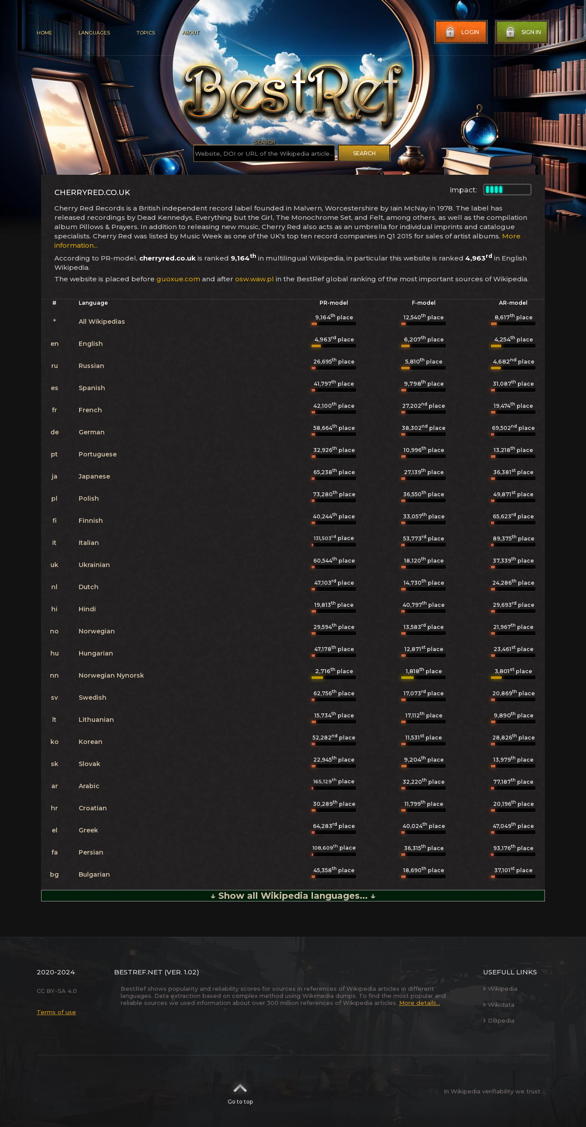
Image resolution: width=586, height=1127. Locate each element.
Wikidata (498, 1004)
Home (44, 33)
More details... (419, 1002)
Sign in (522, 32)
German (92, 432)
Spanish (92, 388)
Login (461, 32)
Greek (88, 830)
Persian (91, 852)
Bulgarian (94, 874)
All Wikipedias (102, 322)
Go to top (240, 1091)
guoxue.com (178, 279)
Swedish (93, 698)
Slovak (89, 764)
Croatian (93, 808)
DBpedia (498, 1020)
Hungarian (96, 653)
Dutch (89, 587)
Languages (94, 33)
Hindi (87, 609)
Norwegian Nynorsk (111, 675)
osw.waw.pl (254, 279)
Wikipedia (500, 988)
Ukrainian (94, 565)
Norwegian (97, 631)
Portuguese (98, 454)
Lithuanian (96, 720)
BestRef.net (138, 972)
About (190, 33)
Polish (89, 498)
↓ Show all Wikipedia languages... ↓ (293, 895)
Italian (89, 543)
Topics (146, 33)
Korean (91, 742)
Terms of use (56, 1012)
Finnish (91, 521)
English (91, 344)
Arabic (89, 786)
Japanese (94, 476)
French (90, 410)
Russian (91, 366)
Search (364, 153)
